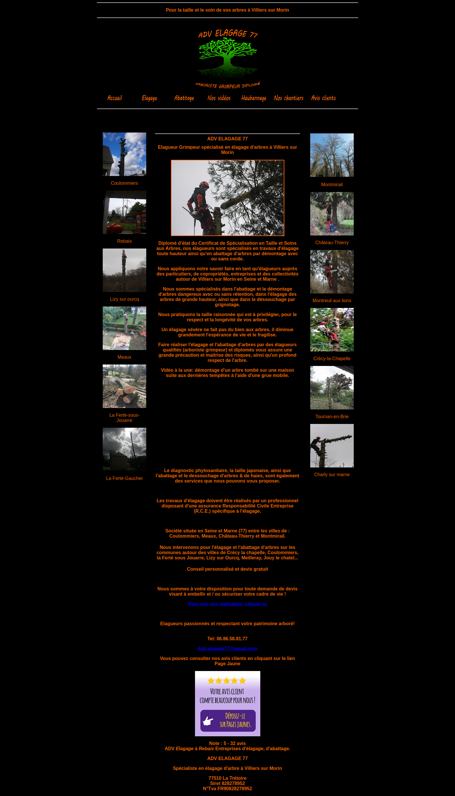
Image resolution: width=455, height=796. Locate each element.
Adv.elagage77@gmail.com (227, 648)
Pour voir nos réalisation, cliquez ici (227, 603)
